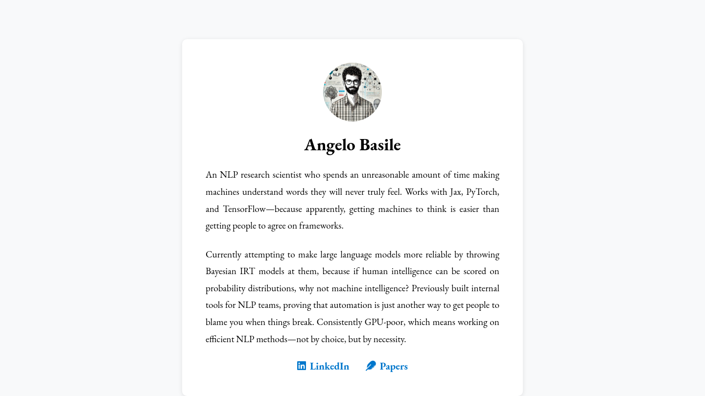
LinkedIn (323, 366)
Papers (387, 366)
